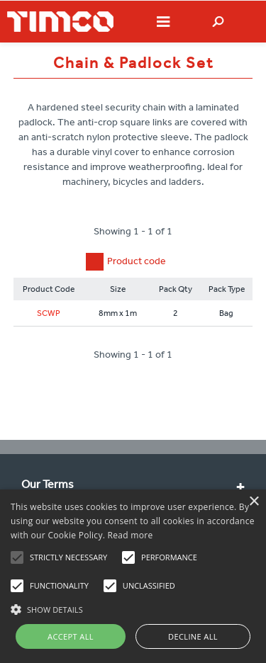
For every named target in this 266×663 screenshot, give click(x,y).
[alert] (133, 576)
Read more (130, 535)
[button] (133, 607)
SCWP (48, 313)
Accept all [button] (71, 636)
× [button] (253, 502)
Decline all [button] (193, 636)
